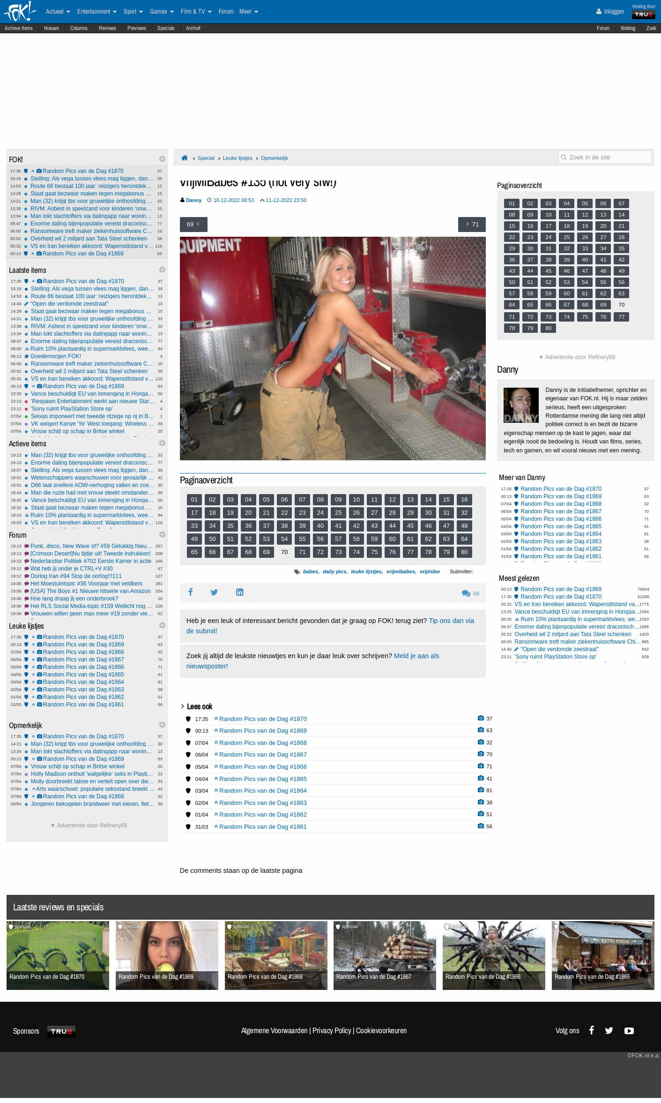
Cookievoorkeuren (381, 1030)
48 (464, 525)
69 (266, 551)
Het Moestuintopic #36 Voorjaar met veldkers (89, 583)
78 (428, 551)
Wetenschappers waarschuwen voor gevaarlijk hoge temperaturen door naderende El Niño (89, 477)
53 (266, 538)
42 (356, 525)
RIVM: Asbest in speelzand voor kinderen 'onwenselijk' (89, 208)
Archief (193, 28)
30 (428, 512)
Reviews (107, 28)
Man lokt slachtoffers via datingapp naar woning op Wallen (89, 216)
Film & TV (196, 11)
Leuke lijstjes (238, 158)
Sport (133, 11)
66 (212, 551)
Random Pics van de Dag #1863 (89, 689)
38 (284, 525)
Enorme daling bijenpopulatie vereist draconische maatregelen (89, 223)
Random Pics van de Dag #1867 (89, 659)
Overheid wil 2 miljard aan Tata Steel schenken (89, 238)
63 (446, 538)
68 (248, 551)
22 (284, 512)
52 (248, 538)
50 (212, 538)
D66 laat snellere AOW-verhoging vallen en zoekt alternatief (89, 485)
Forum (603, 28)
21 (266, 512)
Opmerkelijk (274, 158)
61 (410, 538)
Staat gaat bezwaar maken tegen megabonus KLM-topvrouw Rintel (89, 193)
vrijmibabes (400, 571)
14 (428, 499)
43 (374, 525)
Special (206, 158)
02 (212, 499)
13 (410, 499)
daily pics (334, 571)
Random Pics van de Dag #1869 (89, 253)
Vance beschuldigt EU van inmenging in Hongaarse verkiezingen (89, 394)
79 (446, 551)
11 (374, 499)
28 (392, 512)
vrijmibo (430, 571)
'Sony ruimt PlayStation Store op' (89, 409)
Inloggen (610, 11)
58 (356, 538)
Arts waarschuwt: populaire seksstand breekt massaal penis (89, 789)
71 (302, 551)
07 (302, 499)
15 (446, 499)
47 (446, 525)
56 (320, 538)
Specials (166, 28)
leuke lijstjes (366, 571)
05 (266, 499)
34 (212, 525)
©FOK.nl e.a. (643, 1055)
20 (248, 512)
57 (338, 538)
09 (338, 499)
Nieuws (51, 28)
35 (230, 525)
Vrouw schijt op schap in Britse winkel (89, 431)
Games (162, 11)
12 (392, 499)
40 (320, 525)
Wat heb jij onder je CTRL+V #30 (89, 568)
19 (230, 512)
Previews (136, 28)
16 (464, 499)
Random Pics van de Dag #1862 (89, 697)
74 (356, 551)
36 (248, 525)
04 (248, 499)
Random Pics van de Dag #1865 (89, 674)
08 (320, 499)
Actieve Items (19, 28)
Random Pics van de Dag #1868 (89, 652)
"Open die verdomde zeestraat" (89, 304)
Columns (79, 28)
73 (338, 551)
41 (338, 525)
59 (374, 538)
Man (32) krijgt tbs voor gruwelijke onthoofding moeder (89, 201)
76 (392, 551)
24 (320, 512)
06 (284, 499)
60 (392, 538)
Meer (248, 11)
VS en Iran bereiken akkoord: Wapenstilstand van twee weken (89, 246)
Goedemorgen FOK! (89, 356)
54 (284, 538)
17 (194, 512)
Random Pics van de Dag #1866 (89, 667)
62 (428, 538)
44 (392, 525)
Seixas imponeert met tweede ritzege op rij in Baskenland (89, 416)
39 (302, 525)
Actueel (58, 11)
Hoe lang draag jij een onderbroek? (89, 598)
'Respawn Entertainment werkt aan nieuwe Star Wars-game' (89, 401)
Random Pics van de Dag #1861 (89, 704)
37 (266, 525)
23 (302, 512)
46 (428, 525)
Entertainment (97, 11)
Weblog (628, 28)
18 (212, 512)
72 (320, 551)
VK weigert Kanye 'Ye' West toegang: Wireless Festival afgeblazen (89, 424)
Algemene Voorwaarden (274, 1030)
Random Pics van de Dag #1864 (89, 682)
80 (464, 551)
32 (464, 512)
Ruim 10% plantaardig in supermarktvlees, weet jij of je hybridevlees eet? (89, 349)
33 (194, 525)
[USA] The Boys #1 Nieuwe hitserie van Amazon (89, 591)
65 (194, 551)
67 (230, 551)
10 (356, 499)
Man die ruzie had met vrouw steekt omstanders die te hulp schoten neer (89, 492)
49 (194, 538)
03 (230, 499)
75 (374, 551)
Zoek (651, 28)
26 (356, 512)
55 (302, 538)
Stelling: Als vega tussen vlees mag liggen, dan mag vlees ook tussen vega (89, 178)
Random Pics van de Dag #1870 (89, 171)
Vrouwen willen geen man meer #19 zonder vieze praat (89, 613)
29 (410, 512)
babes (310, 571)
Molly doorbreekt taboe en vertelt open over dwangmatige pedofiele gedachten (89, 781)
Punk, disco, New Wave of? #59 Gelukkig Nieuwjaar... (89, 546)
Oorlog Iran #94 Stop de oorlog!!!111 (89, 576)
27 (374, 512)
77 (410, 551)
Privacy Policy (331, 1030)
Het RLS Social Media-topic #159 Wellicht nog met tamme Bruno (89, 606)
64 (464, 538)
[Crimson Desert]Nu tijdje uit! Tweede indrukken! (89, 553)
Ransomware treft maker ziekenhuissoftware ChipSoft (89, 231)
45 (410, 525)
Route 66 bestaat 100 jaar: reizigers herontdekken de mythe (89, 186)
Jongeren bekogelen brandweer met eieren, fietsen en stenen (89, 804)
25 (338, 512)
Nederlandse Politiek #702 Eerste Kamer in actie (89, 561)
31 (446, 512)
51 (230, 538)
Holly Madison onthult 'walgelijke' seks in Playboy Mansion (89, 774)
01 (194, 499)
